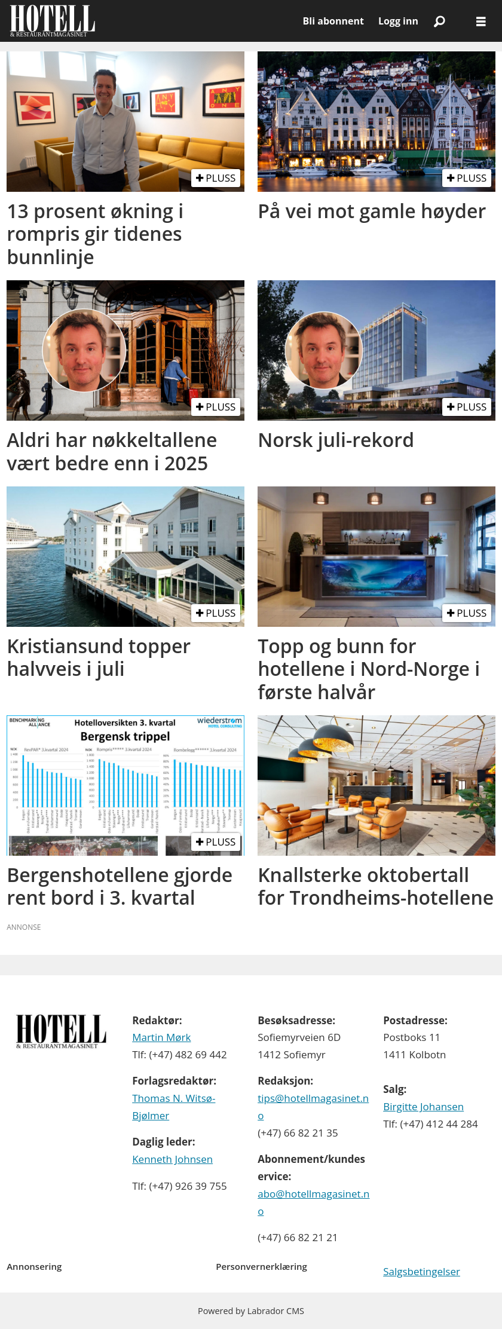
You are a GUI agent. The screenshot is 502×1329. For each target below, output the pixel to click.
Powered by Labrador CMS (251, 1310)
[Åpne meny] (481, 21)
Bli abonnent (333, 20)
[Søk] (439, 21)
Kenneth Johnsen (172, 1159)
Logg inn (398, 20)
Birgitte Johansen (423, 1106)
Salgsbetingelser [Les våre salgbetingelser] (421, 1271)
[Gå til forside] (52, 21)
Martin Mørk (161, 1037)
